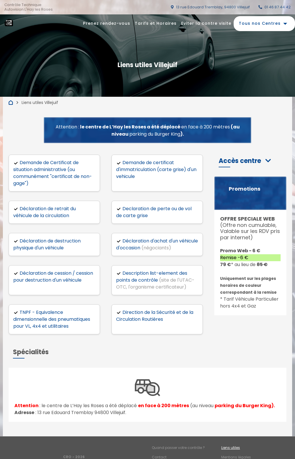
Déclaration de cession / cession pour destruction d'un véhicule (53, 276)
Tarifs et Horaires (156, 23)
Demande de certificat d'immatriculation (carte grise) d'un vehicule (156, 169)
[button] (245, 160)
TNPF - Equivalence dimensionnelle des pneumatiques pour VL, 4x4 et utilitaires (51, 319)
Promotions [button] (244, 189)
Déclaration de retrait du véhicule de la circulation (44, 212)
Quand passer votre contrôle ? (178, 447)
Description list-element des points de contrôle (151, 276)
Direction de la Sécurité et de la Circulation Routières (154, 316)
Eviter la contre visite (206, 23)
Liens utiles (230, 447)
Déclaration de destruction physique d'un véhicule (47, 244)
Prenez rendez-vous (106, 23)
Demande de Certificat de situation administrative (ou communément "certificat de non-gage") (52, 173)
